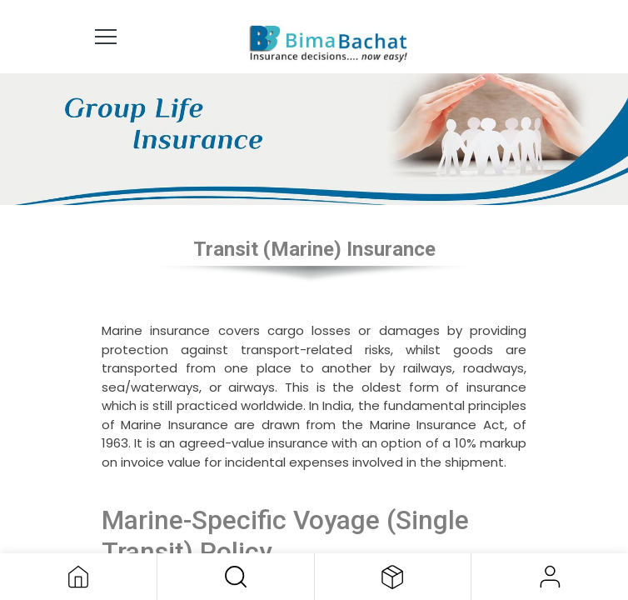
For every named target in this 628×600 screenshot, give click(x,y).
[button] (235, 576)
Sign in (549, 576)
